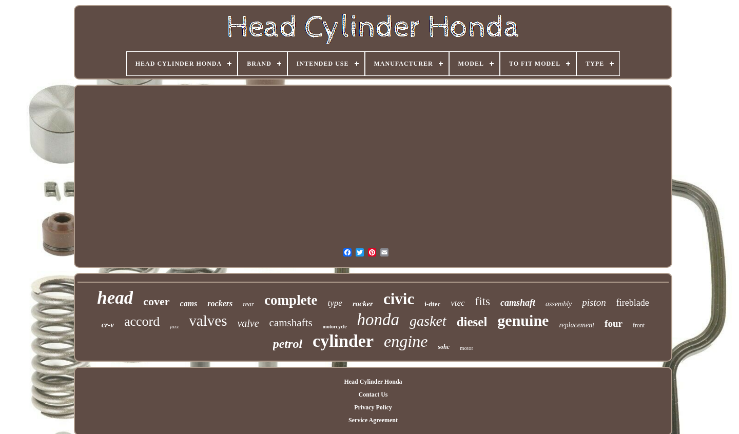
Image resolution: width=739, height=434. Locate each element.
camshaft (517, 303)
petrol (287, 343)
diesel (472, 322)
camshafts (291, 323)
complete (290, 300)
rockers (219, 303)
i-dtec (432, 304)
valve (248, 323)
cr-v (108, 325)
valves (208, 320)
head (115, 298)
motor (466, 348)
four (614, 323)
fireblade (632, 303)
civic (398, 299)
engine (405, 341)
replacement (576, 325)
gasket (428, 321)
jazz (174, 326)
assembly (559, 304)
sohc (444, 346)
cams (189, 303)
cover (156, 301)
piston (594, 302)
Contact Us (372, 394)
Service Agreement (373, 420)
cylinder (343, 340)
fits (482, 301)
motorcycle (335, 326)
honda (378, 319)
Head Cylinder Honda (373, 381)
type (335, 303)
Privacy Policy (373, 407)
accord (142, 321)
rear (248, 304)
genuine (523, 320)
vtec (457, 303)
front (639, 325)
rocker (363, 304)
